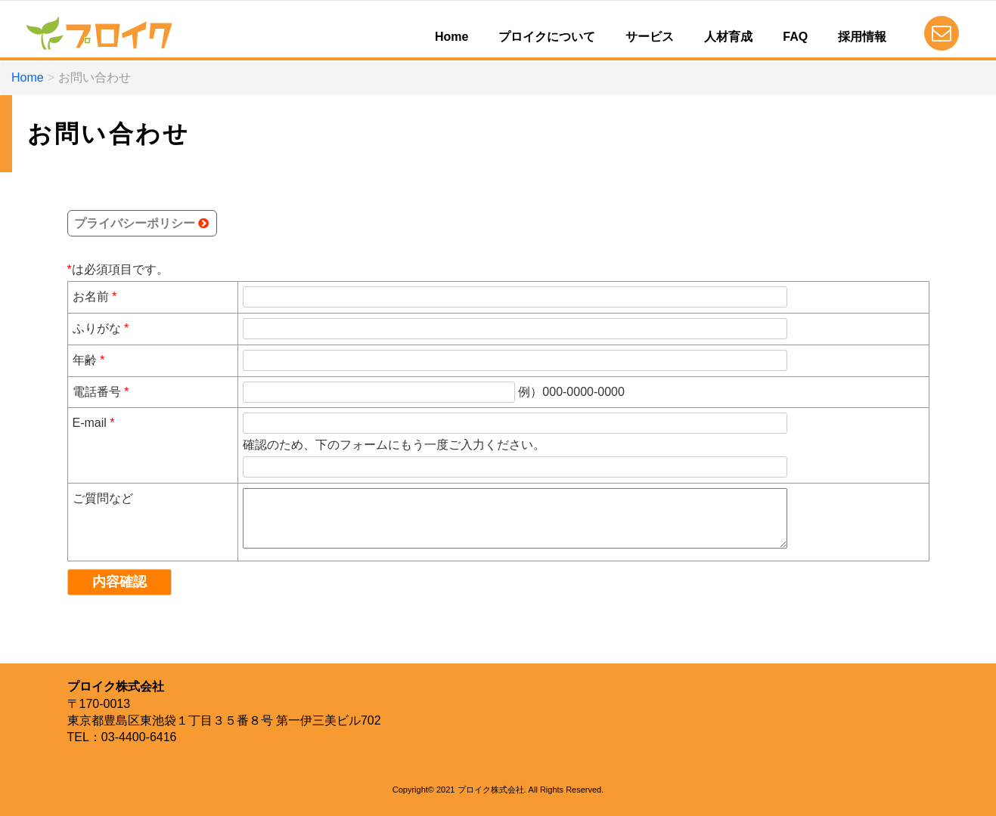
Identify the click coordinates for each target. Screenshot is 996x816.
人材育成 (728, 36)
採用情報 (862, 36)
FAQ (795, 36)
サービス (649, 36)
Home (451, 36)
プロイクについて (546, 36)
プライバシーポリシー (134, 223)
